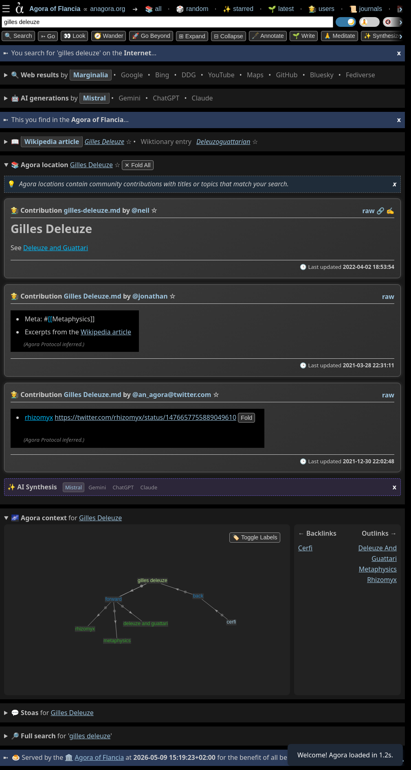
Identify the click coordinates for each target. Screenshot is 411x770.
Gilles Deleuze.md (92, 296)
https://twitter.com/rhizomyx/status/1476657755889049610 (145, 417)
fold (246, 417)
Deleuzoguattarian (223, 141)
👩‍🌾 (15, 210)
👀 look (74, 36)
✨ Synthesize (382, 36)
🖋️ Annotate (268, 36)
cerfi (305, 547)
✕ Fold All (137, 165)
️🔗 (380, 210)
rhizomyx (39, 417)
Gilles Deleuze (104, 141)
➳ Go (48, 36)
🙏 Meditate (339, 36)
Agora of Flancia (99, 757)
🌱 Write (303, 36)
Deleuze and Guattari (55, 248)
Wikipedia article (106, 332)
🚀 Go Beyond (151, 36)
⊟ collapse (228, 36)
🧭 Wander (108, 36)
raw (369, 210)
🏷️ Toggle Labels (254, 537)
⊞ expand (192, 36)
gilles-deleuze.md (92, 210)
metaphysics (378, 568)
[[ (50, 318)
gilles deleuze (72, 712)
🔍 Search (18, 36)
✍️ (390, 210)
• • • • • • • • (194, 75)
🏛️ (69, 757)
